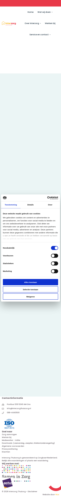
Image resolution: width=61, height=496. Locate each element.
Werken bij (6, 437)
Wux (57, 494)
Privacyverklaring (10, 449)
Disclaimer (32, 491)
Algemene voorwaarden (13, 446)
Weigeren (30, 297)
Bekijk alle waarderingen (13, 460)
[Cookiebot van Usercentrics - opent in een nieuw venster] (47, 198)
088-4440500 (13, 412)
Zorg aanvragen (9, 434)
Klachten (6, 452)
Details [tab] (30, 205)
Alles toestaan (30, 282)
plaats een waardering (37, 460)
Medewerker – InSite (11, 440)
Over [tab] (50, 205)
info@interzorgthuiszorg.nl (19, 408)
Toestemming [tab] (11, 205)
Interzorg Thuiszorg (11, 457)
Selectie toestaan (30, 289)
